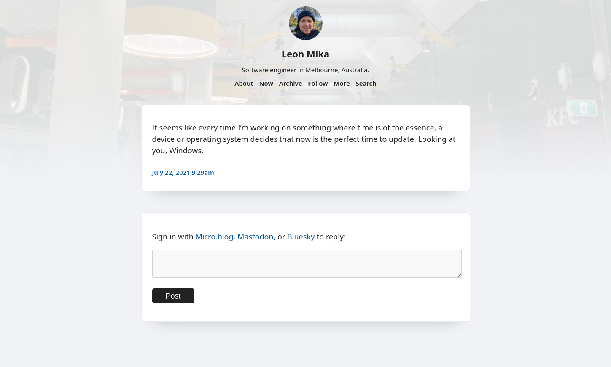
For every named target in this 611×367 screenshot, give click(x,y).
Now (266, 83)
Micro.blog (214, 236)
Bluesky (301, 236)
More (342, 83)
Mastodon (255, 236)
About (243, 83)
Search (366, 83)
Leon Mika (305, 53)
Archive (290, 83)
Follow (318, 83)
